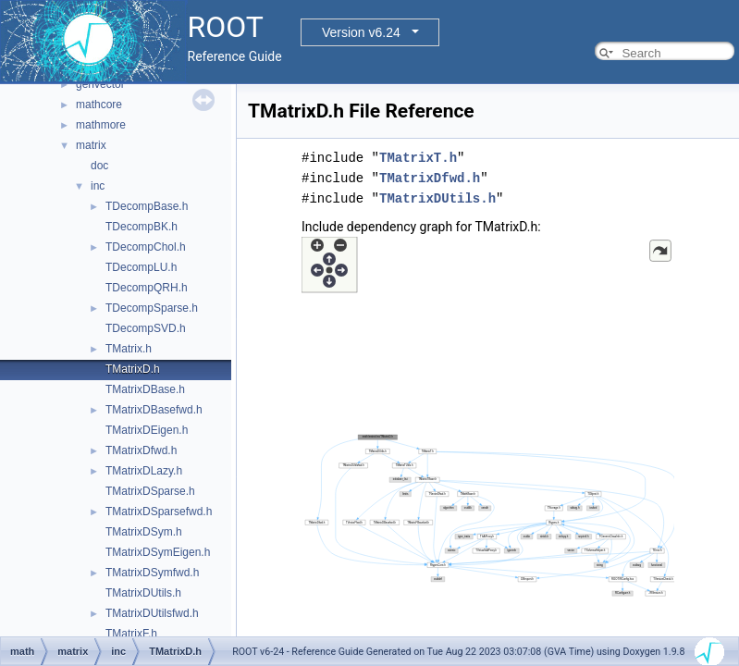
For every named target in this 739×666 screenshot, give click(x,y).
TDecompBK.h (141, 226)
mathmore (101, 124)
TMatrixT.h (418, 157)
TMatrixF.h (131, 633)
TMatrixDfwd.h (141, 450)
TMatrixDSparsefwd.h (158, 511)
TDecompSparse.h (151, 308)
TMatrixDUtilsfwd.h (152, 613)
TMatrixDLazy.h (143, 470)
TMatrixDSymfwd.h (152, 572)
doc (99, 165)
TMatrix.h (128, 348)
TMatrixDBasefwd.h (154, 409)
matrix (91, 145)
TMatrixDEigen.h (146, 430)
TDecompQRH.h (146, 287)
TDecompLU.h (141, 267)
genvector (100, 84)
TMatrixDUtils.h (143, 592)
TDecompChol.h (145, 246)
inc (98, 185)
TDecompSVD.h (145, 328)
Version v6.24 (361, 32)
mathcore (99, 104)
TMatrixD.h (132, 369)
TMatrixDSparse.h (150, 491)
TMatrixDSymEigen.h (157, 552)
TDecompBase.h (146, 206)
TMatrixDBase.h (145, 389)
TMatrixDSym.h (143, 531)
